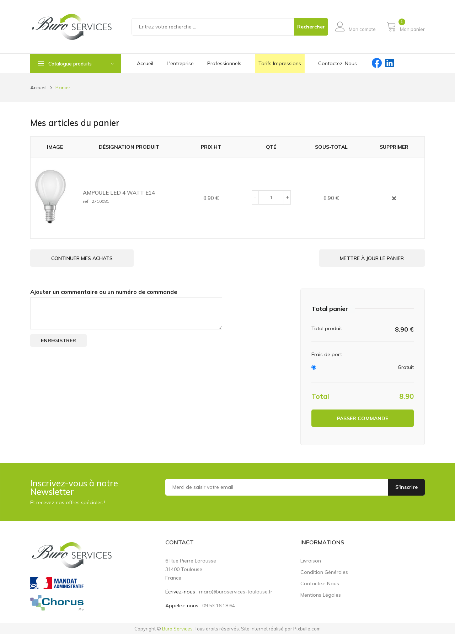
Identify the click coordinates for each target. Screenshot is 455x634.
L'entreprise (180, 63)
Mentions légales (320, 594)
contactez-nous (337, 63)
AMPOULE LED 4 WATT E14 (119, 192)
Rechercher (311, 26)
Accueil (145, 63)
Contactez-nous (319, 583)
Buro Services (177, 628)
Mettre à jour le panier (370, 258)
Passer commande (362, 417)
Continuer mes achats (83, 258)
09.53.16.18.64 (218, 605)
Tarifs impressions (279, 63)
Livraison (310, 560)
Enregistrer (58, 340)
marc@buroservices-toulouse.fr (235, 591)
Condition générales (324, 571)
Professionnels (224, 63)
